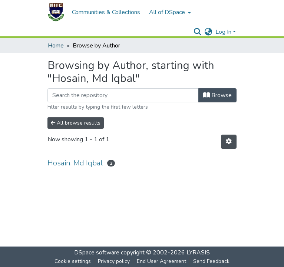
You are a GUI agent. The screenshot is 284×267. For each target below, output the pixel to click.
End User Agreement (161, 261)
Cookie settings (73, 261)
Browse (217, 95)
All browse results (75, 122)
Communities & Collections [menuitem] (106, 12)
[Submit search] (197, 31)
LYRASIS (198, 252)
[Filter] (123, 95)
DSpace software (96, 252)
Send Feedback (211, 261)
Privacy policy (114, 261)
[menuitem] (169, 12)
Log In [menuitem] (223, 32)
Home (56, 46)
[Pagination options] (229, 142)
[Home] (56, 12)
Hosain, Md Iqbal (75, 163)
